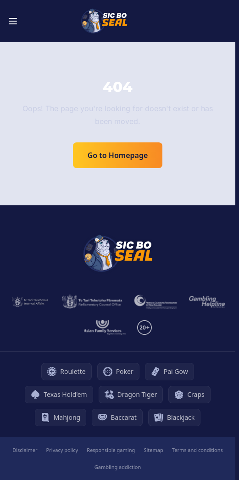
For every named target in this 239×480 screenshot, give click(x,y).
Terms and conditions (197, 449)
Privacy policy (62, 449)
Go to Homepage (118, 155)
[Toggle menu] (13, 21)
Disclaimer (24, 449)
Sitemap (153, 449)
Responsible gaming (111, 449)
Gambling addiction (117, 466)
